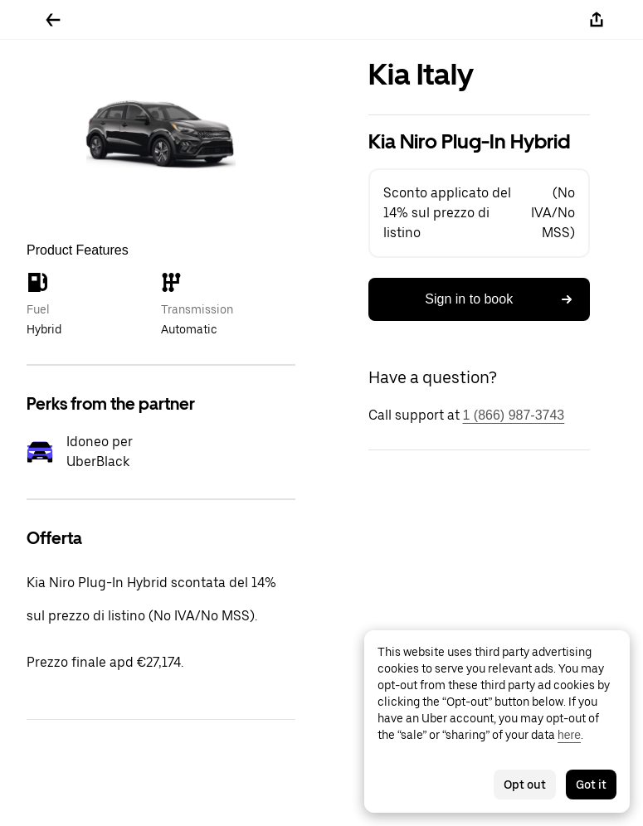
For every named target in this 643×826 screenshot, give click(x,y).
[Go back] (53, 20)
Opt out (525, 784)
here (569, 734)
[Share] (596, 20)
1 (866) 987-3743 (514, 415)
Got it (591, 784)
